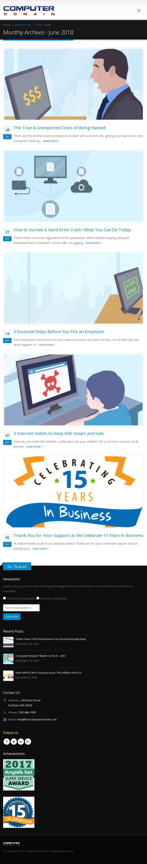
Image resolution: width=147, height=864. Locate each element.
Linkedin (21, 741)
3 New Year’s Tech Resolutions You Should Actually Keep (51, 639)
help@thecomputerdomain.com (37, 719)
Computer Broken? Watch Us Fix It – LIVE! (40, 656)
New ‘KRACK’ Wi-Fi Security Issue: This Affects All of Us (49, 672)
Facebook (7, 741)
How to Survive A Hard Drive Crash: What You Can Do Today (72, 230)
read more (51, 141)
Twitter (14, 741)
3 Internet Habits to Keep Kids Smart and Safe (59, 433)
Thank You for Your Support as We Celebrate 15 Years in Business (78, 535)
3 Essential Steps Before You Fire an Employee (59, 331)
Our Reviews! (17, 566)
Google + (28, 741)
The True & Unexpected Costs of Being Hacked (60, 127)
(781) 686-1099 (27, 712)
